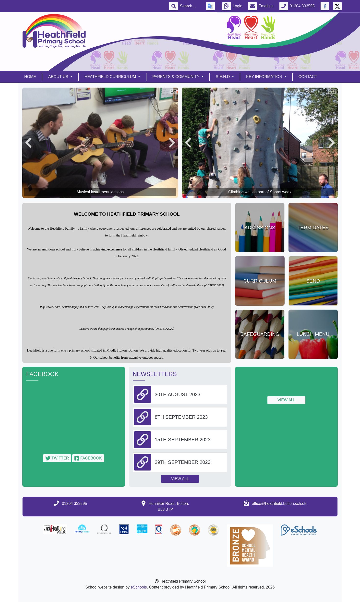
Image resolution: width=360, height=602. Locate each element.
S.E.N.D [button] (223, 77)
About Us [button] (58, 77)
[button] (28, 143)
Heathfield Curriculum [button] (110, 77)
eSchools (139, 587)
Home (30, 77)
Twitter (57, 458)
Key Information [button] (264, 77)
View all (180, 479)
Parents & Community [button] (176, 77)
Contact (308, 77)
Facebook (88, 458)
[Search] (190, 6)
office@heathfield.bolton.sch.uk (279, 503)
